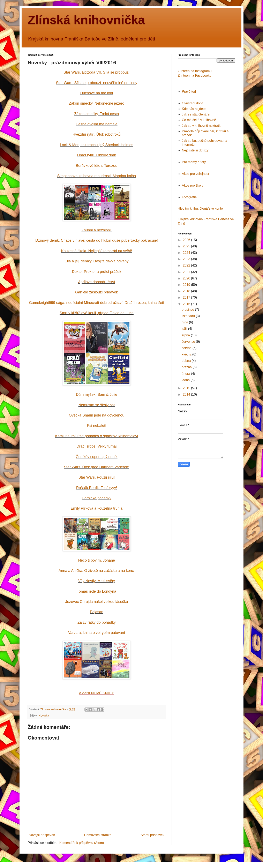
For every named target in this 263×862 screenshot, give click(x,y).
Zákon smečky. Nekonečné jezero (96, 103)
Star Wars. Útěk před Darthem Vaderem (96, 467)
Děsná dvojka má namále (96, 124)
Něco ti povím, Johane (96, 560)
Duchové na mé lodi (96, 93)
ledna (186, 380)
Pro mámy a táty (194, 162)
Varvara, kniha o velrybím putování (96, 633)
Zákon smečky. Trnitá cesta (96, 114)
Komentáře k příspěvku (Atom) (81, 843)
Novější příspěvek (42, 835)
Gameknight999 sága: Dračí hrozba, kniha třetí (96, 303)
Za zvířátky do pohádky (96, 622)
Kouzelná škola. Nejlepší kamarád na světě (96, 251)
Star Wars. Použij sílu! (96, 477)
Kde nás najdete (194, 109)
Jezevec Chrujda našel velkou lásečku (96, 602)
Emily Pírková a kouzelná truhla (96, 508)
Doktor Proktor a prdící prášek (96, 272)
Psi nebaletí (96, 425)
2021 (187, 272)
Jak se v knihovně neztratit (201, 125)
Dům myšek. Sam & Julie (96, 394)
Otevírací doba (192, 103)
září (185, 328)
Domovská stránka (98, 835)
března (187, 367)
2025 (187, 246)
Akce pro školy (192, 185)
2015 (187, 388)
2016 (187, 304)
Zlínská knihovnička (86, 20)
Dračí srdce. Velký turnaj (96, 446)
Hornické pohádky (96, 498)
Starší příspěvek (152, 835)
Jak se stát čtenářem (197, 114)
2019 (187, 284)
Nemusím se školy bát (96, 405)
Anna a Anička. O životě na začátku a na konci (97, 571)
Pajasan (96, 612)
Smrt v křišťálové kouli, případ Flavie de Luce (97, 313)
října (185, 322)
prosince (188, 309)
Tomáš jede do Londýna (96, 591)
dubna (187, 360)
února (186, 373)
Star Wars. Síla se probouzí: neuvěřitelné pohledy (96, 83)
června (187, 348)
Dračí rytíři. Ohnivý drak (96, 155)
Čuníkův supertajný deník (96, 457)
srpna (186, 335)
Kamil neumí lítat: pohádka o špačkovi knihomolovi (96, 436)
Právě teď (189, 91)
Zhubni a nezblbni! (96, 230)
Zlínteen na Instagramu (195, 71)
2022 (187, 265)
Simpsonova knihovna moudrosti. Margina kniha (96, 176)
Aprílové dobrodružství (96, 282)
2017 (187, 297)
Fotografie (189, 197)
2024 (187, 252)
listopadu (189, 316)
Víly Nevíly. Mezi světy (96, 581)
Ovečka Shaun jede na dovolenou (96, 415)
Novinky (43, 715)
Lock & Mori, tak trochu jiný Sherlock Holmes (96, 145)
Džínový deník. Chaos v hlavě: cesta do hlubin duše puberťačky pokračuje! (96, 240)
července (189, 341)
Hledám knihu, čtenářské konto (200, 208)
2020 (187, 278)
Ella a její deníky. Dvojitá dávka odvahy (97, 261)
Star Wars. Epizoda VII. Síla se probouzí (96, 72)
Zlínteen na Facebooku (194, 75)
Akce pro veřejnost (195, 173)
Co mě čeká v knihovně (199, 120)
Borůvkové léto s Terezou (96, 166)
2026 (187, 240)
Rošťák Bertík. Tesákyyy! (96, 488)
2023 (187, 259)
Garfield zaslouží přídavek (96, 292)
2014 (187, 394)
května (187, 354)
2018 (187, 291)
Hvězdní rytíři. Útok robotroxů (97, 134)
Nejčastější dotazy (195, 150)
